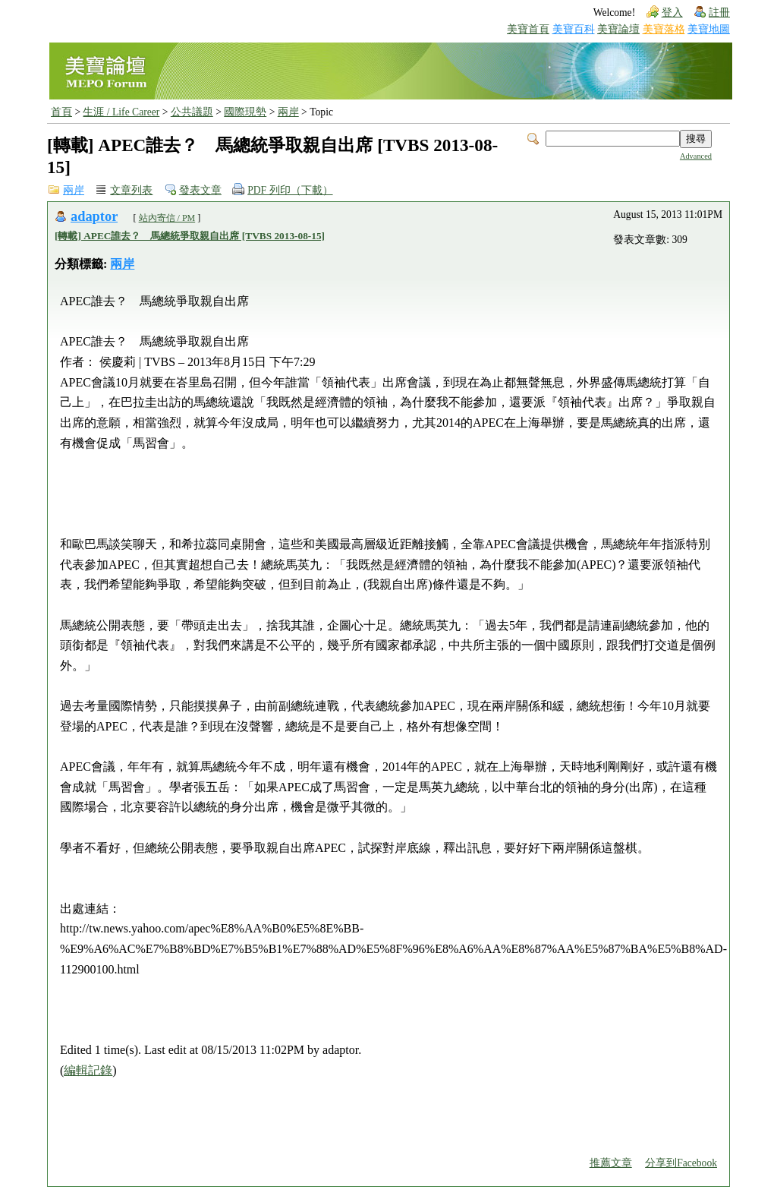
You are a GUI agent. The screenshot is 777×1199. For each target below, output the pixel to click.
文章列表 (131, 190)
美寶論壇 (618, 29)
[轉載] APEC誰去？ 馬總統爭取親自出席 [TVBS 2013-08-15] (190, 235)
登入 (672, 12)
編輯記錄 (88, 1070)
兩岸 (288, 112)
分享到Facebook (681, 1163)
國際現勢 (245, 112)
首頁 (61, 112)
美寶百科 (573, 29)
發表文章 (200, 190)
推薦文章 (611, 1163)
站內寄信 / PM (167, 218)
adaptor (94, 216)
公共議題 (192, 112)
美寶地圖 (708, 29)
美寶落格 (664, 29)
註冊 (719, 12)
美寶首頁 (528, 29)
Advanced (696, 156)
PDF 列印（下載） (289, 190)
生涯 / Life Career (121, 112)
